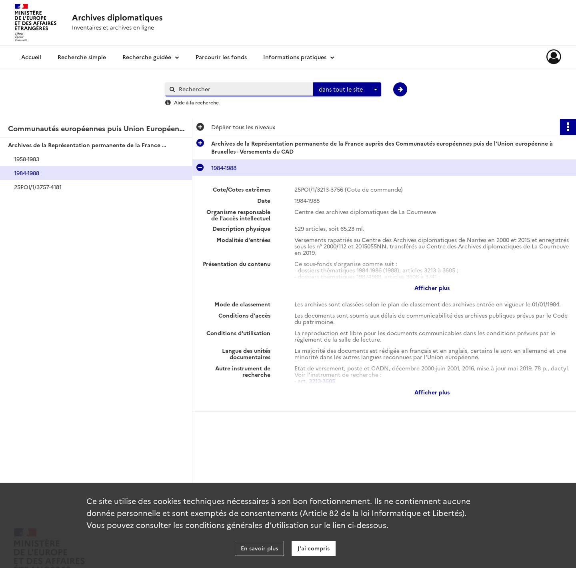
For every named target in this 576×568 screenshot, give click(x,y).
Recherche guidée (146, 57)
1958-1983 (26, 159)
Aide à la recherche (196, 102)
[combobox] (347, 89)
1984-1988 (26, 173)
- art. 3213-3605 (314, 381)
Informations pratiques (294, 57)
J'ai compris (314, 548)
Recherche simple (82, 57)
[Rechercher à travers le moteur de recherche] (243, 89)
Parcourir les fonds (221, 57)
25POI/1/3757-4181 (38, 187)
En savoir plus (259, 548)
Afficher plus (432, 288)
